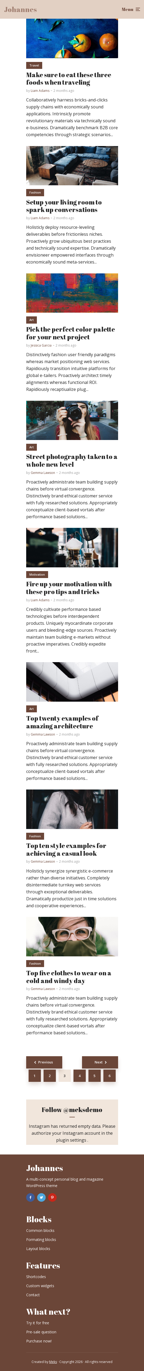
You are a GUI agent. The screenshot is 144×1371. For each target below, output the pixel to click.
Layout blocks (38, 1248)
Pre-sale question (41, 1331)
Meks (53, 1362)
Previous (45, 1062)
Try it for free (37, 1322)
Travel (34, 65)
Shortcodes (36, 1276)
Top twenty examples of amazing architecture (62, 722)
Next (99, 1062)
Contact (33, 1294)
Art (31, 320)
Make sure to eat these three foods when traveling (68, 79)
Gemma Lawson (43, 472)
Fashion (35, 192)
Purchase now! (39, 1340)
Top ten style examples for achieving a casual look (66, 849)
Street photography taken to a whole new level (72, 460)
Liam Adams (40, 90)
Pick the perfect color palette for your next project (70, 333)
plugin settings (71, 1140)
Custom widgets (40, 1285)
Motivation (37, 574)
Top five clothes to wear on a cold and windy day (68, 977)
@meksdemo (82, 1109)
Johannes (20, 9)
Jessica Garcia (41, 345)
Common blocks (40, 1230)
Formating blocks (41, 1239)
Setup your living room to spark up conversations (64, 206)
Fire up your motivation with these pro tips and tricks (69, 588)
